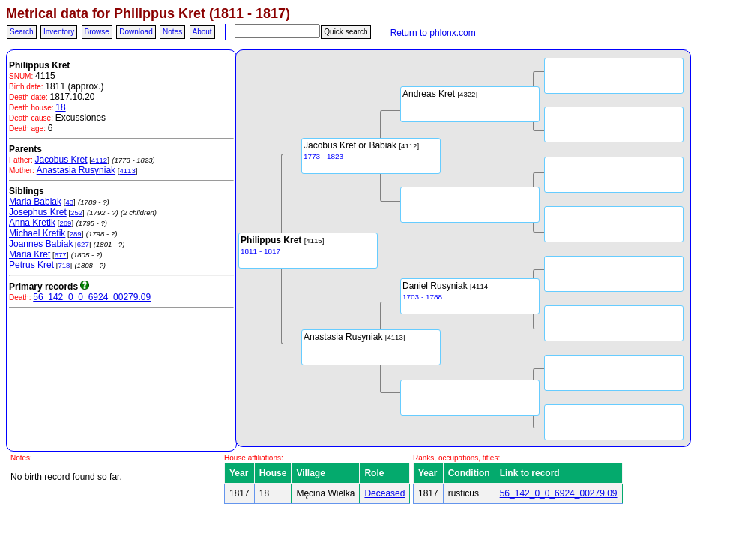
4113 (127, 170)
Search (22, 32)
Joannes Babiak (41, 243)
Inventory (58, 32)
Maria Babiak (35, 201)
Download (135, 32)
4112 (99, 160)
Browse (97, 32)
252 (76, 212)
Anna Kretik (32, 223)
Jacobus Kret (60, 159)
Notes (172, 32)
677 (61, 254)
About (202, 32)
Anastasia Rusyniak (76, 170)
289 (76, 234)
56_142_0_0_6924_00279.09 (92, 297)
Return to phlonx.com (433, 33)
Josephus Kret (38, 212)
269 (65, 223)
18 (60, 107)
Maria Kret (29, 254)
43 (69, 202)
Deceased (384, 493)
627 (83, 244)
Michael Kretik (37, 233)
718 (64, 265)
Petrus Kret (31, 265)
